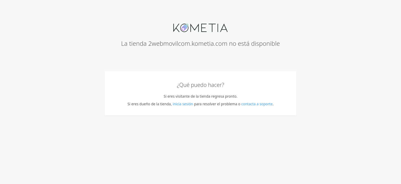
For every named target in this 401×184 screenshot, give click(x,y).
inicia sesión (183, 103)
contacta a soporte (257, 103)
